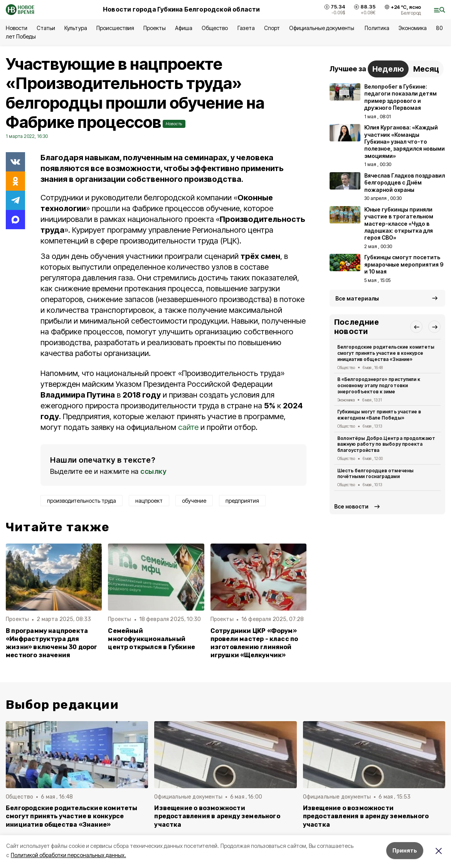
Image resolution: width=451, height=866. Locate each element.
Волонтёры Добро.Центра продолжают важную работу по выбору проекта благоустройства (386, 444)
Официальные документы (322, 28)
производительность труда (81, 500)
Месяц (426, 69)
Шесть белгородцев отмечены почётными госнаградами (375, 474)
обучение (194, 500)
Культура (75, 28)
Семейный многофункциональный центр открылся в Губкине (151, 639)
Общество (215, 28)
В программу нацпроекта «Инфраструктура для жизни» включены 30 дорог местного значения (52, 643)
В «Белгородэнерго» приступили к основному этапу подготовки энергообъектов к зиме (378, 385)
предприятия (242, 500)
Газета (246, 28)
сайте (188, 427)
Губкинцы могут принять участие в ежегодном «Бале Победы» (379, 415)
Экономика (413, 28)
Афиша (183, 28)
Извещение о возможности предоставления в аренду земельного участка (217, 816)
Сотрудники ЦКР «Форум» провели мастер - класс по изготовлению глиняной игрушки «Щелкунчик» (254, 643)
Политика (377, 28)
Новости (16, 28)
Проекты (154, 28)
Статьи (46, 28)
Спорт (272, 28)
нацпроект (149, 500)
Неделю (388, 69)
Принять (404, 850)
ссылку (153, 471)
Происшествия (115, 28)
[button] (416, 327)
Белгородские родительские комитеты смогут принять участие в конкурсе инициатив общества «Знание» (385, 353)
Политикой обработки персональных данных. (68, 855)
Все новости (351, 506)
